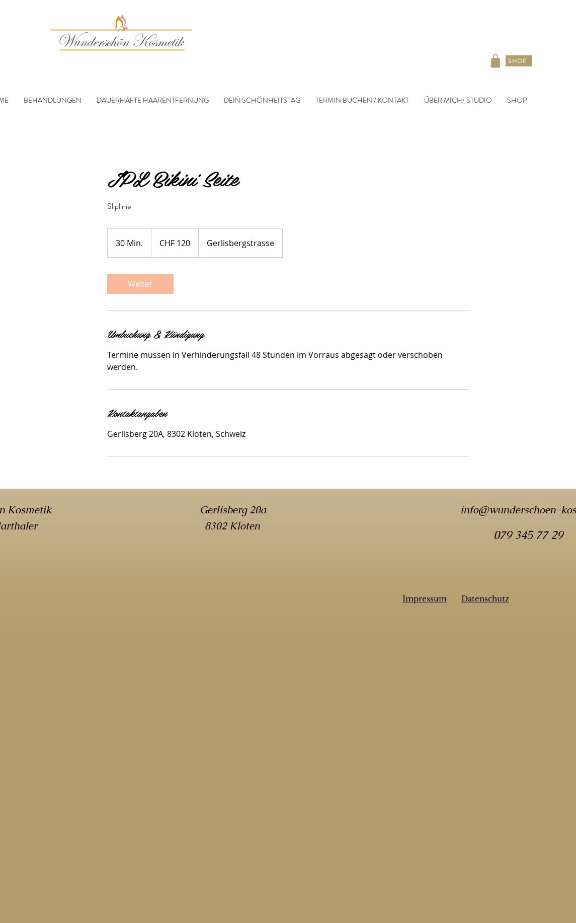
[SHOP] (519, 60)
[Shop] (495, 61)
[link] (140, 284)
